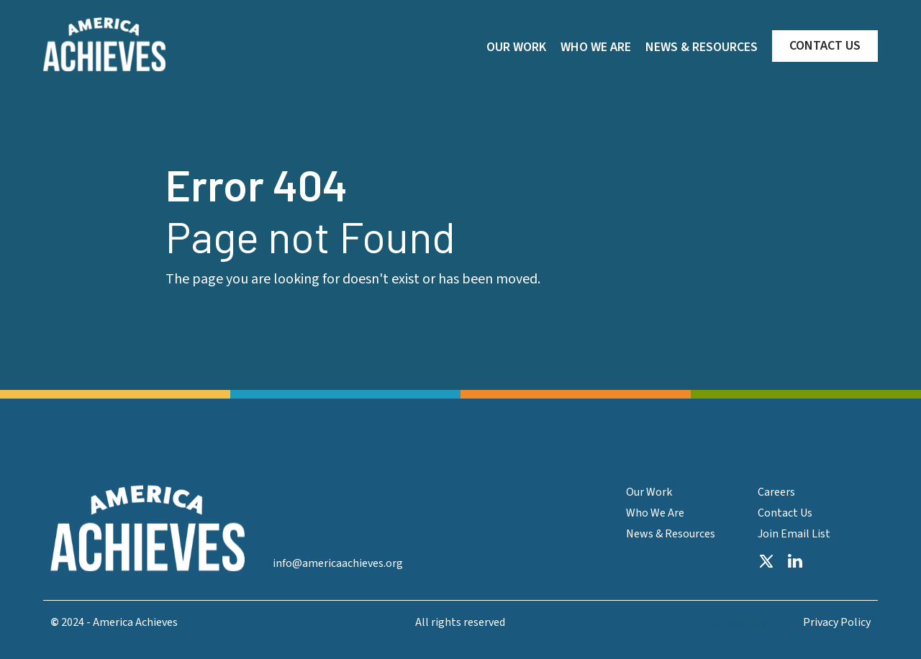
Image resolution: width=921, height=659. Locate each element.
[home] (104, 44)
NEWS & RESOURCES (701, 47)
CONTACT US (825, 46)
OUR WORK (516, 47)
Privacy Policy (837, 622)
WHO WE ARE (596, 47)
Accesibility (738, 622)
